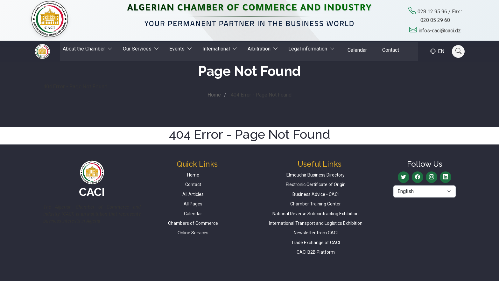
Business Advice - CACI (315, 194)
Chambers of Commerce (193, 223)
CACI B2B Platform (316, 252)
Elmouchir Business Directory (315, 174)
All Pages (193, 203)
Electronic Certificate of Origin (316, 184)
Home (214, 95)
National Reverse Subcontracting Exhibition (315, 213)
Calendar (357, 50)
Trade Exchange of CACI (315, 242)
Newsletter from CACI (316, 232)
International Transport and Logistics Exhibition (315, 223)
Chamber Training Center (315, 203)
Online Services (193, 232)
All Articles (193, 194)
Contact (391, 50)
